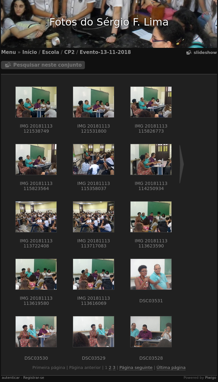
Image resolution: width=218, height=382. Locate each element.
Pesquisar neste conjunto (47, 65)
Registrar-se (33, 378)
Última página (171, 367)
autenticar (10, 378)
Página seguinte (136, 367)
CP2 (69, 52)
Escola (50, 52)
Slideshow (205, 52)
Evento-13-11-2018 (105, 52)
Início (29, 52)
